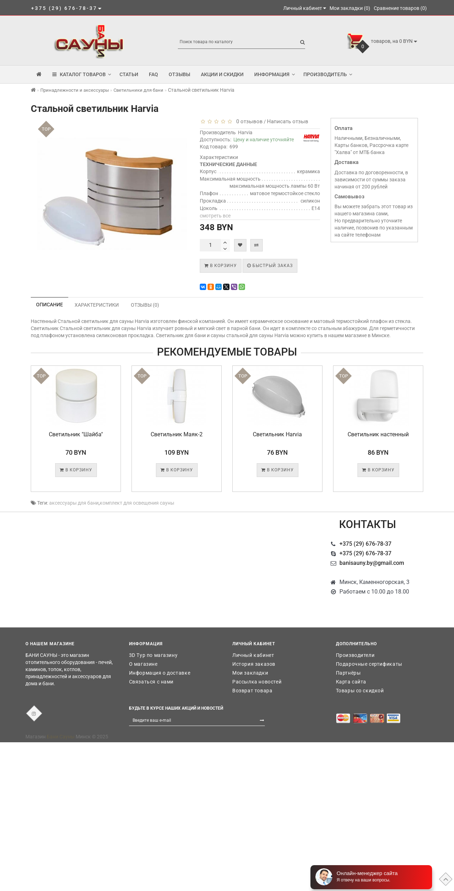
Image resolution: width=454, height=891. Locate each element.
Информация (274, 74)
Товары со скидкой (360, 690)
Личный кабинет (253, 655)
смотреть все (215, 216)
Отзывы (179, 74)
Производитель (327, 74)
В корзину (220, 265)
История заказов (253, 664)
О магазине (143, 664)
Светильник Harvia (277, 434)
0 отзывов (248, 121)
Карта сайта (351, 682)
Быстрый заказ (270, 265)
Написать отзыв (287, 121)
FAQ (153, 74)
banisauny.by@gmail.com (371, 563)
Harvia (245, 132)
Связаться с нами (151, 682)
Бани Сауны (61, 736)
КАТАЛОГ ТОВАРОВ (81, 74)
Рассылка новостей (256, 682)
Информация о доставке (160, 673)
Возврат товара (252, 690)
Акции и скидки (222, 74)
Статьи (129, 74)
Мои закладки (250, 673)
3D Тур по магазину (153, 655)
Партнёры (348, 673)
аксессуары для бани (74, 503)
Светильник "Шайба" (76, 434)
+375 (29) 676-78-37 (365, 543)
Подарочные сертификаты (369, 664)
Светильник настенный (378, 434)
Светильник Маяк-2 (177, 434)
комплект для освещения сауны (137, 503)
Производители (355, 655)
